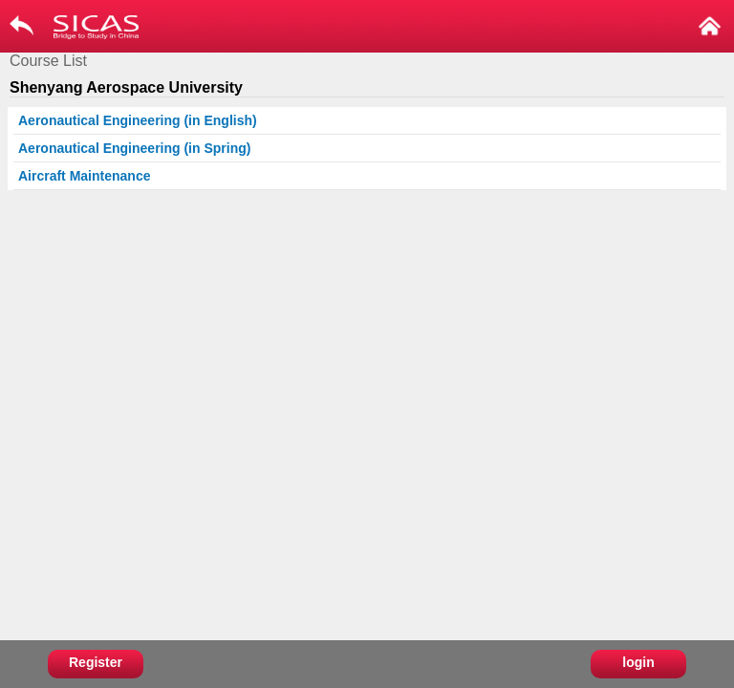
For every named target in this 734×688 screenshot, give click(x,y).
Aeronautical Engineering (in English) (137, 120)
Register (95, 662)
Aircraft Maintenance (84, 175)
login (638, 662)
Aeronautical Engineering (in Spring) (134, 148)
